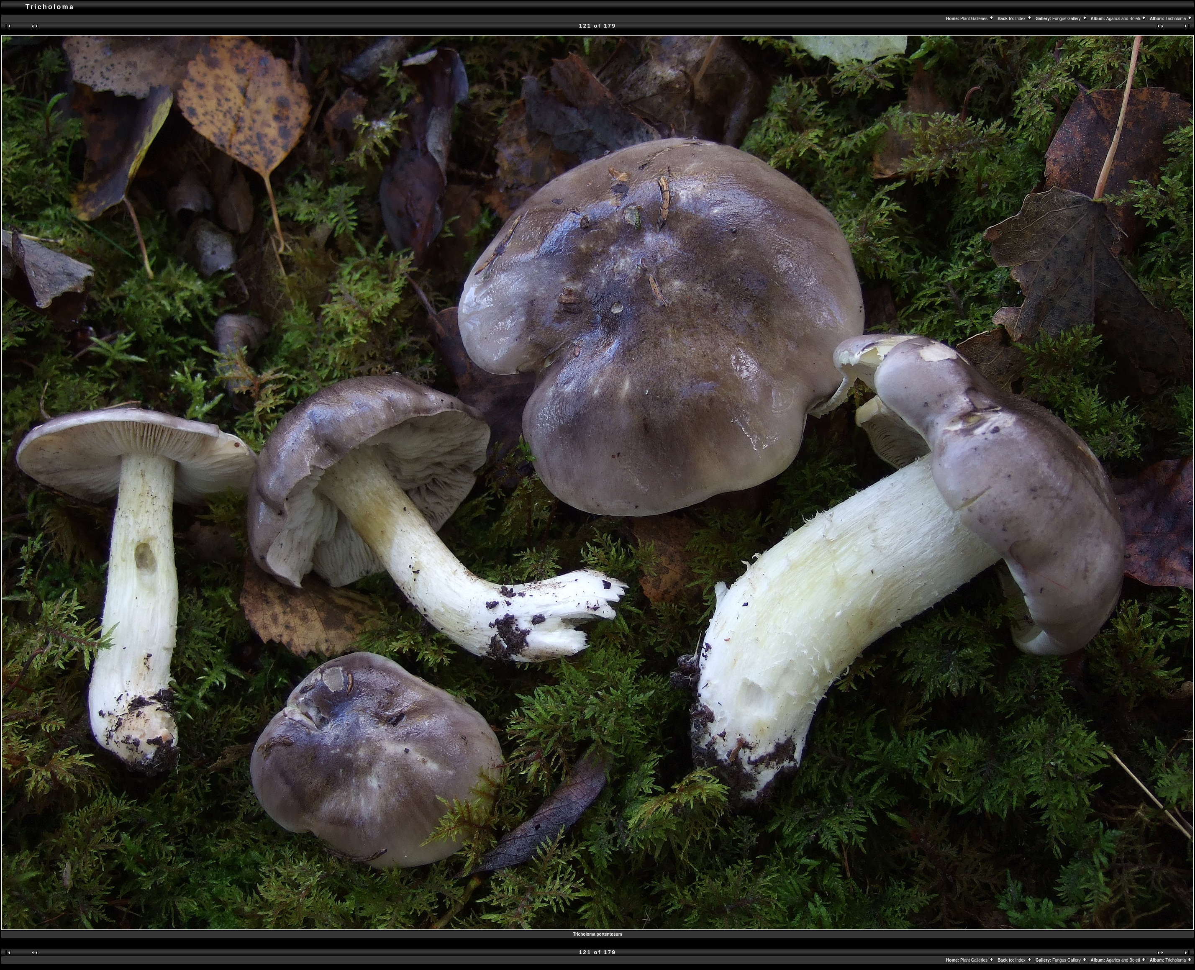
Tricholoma (1178, 18)
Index (1023, 18)
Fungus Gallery (1069, 18)
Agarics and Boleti (1126, 18)
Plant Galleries (977, 18)
